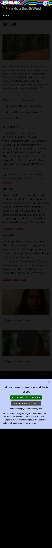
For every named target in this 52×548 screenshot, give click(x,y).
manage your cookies (24, 409)
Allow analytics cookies (26, 397)
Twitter (27, 178)
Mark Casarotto (19, 174)
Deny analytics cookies (26, 403)
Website (7, 182)
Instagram (40, 178)
